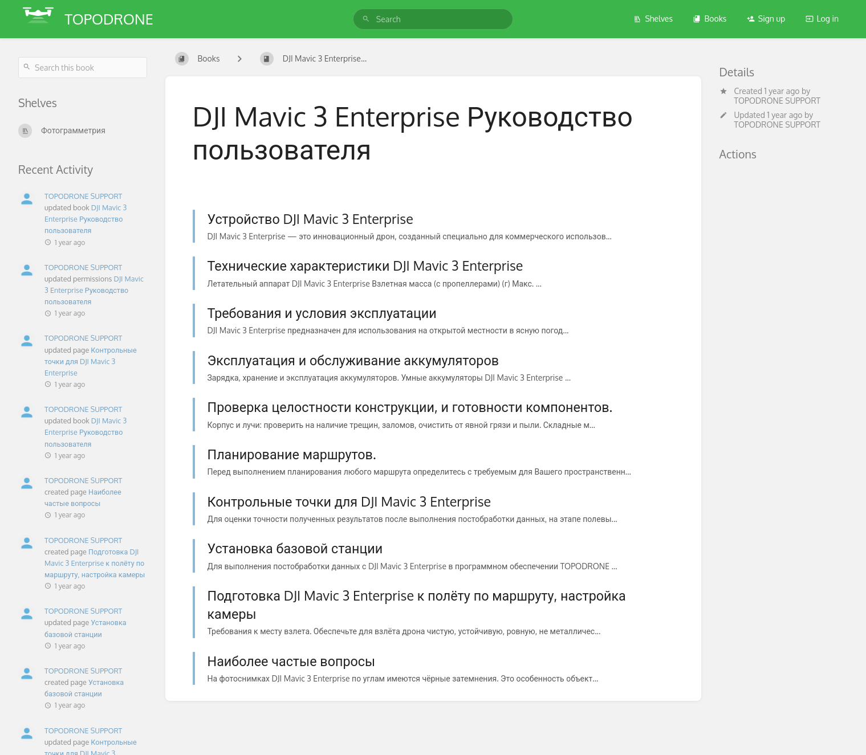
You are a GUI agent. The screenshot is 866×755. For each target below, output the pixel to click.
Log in (822, 18)
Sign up (766, 18)
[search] (433, 19)
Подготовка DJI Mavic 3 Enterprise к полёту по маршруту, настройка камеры (94, 563)
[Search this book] (82, 67)
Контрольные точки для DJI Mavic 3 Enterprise (90, 361)
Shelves (653, 18)
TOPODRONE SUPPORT (777, 100)
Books (709, 18)
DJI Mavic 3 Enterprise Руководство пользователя (85, 219)
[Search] (366, 19)
